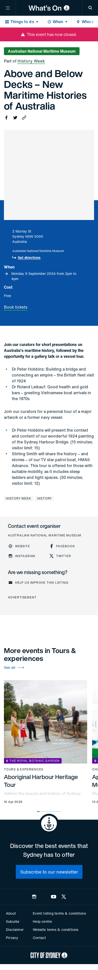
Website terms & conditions (55, 929)
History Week (31, 61)
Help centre (42, 921)
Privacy (12, 937)
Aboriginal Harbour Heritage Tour (41, 780)
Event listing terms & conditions (59, 913)
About (11, 913)
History (44, 498)
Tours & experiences (23, 769)
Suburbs (12, 921)
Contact (39, 937)
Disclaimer (15, 929)
